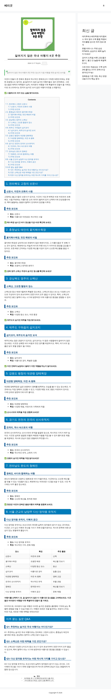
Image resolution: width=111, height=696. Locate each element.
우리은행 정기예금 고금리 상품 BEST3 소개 (38, 680)
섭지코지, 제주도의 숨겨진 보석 (21, 130)
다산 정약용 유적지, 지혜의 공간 (22, 162)
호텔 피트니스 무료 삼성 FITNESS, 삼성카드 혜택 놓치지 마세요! (94, 51)
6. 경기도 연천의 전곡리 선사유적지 (20, 143)
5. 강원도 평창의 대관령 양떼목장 (19, 135)
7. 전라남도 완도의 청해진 (16, 151)
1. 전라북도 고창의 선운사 (16, 104)
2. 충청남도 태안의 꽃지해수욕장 (19, 112)
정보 (38, 676)
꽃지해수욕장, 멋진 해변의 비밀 (21, 114)
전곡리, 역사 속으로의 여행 (20, 146)
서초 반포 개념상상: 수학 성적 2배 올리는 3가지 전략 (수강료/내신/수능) (94, 70)
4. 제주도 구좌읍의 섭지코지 (17, 127)
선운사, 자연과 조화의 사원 (20, 106)
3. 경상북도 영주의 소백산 (16, 120)
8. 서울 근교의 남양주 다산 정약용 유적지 (22, 159)
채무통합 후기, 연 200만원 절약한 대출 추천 (39, 678)
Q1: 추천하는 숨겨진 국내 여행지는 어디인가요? (28, 170)
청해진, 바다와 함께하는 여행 (21, 154)
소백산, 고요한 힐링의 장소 (20, 122)
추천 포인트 (14, 109)
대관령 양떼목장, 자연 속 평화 (21, 138)
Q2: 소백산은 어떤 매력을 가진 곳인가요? (25, 172)
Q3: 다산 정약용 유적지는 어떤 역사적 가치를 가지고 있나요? (33, 175)
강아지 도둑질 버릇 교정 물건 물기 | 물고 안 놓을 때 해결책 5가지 (94, 60)
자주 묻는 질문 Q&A (14, 167)
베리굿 (8, 5)
